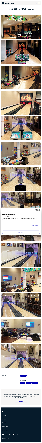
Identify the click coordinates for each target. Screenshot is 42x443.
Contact (4, 419)
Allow (21, 229)
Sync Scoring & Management (32, 383)
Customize (20, 232)
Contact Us (20, 401)
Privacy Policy (5, 426)
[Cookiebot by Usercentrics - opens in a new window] (34, 210)
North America (23, 375)
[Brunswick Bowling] (8, 3)
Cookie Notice (5, 430)
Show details (35, 225)
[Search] (36, 3)
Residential (23, 383)
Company (4, 415)
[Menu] (39, 3)
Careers (4, 422)
